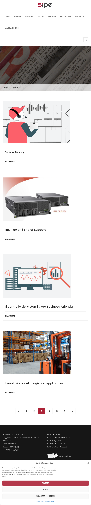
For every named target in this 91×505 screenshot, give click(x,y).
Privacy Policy (49, 502)
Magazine (52, 16)
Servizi (41, 16)
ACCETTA (45, 483)
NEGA (45, 489)
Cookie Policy (40, 502)
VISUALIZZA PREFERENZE (45, 496)
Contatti (79, 16)
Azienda (17, 16)
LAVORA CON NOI (12, 28)
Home (7, 16)
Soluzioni (29, 16)
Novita (15, 87)
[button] (87, 463)
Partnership (65, 16)
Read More (10, 162)
